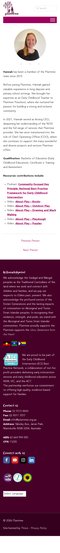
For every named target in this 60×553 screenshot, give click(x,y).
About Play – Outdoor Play (32, 206)
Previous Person (30, 241)
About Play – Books (27, 201)
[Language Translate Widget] (14, 494)
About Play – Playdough (30, 219)
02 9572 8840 (20, 411)
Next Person (30, 250)
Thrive (24, 528)
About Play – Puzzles (28, 223)
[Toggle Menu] (52, 20)
